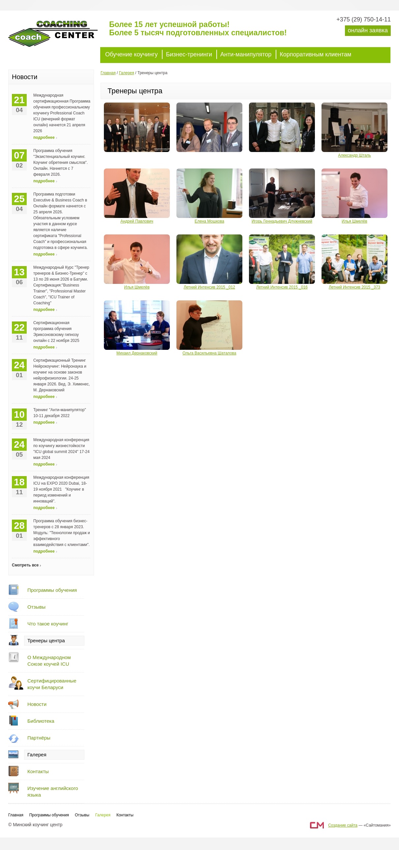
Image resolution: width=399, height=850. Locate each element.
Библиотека (40, 721)
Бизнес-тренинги (189, 54)
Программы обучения (52, 590)
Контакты (38, 771)
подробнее (44, 137)
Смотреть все (25, 565)
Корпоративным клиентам (315, 54)
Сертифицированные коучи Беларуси (52, 684)
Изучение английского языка (52, 791)
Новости (36, 704)
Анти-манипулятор (245, 54)
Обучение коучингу (131, 54)
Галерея (36, 754)
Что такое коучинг (47, 623)
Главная (108, 73)
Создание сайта (342, 825)
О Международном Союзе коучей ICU (49, 660)
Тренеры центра (46, 640)
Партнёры (38, 738)
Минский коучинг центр (57, 36)
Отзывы (36, 607)
